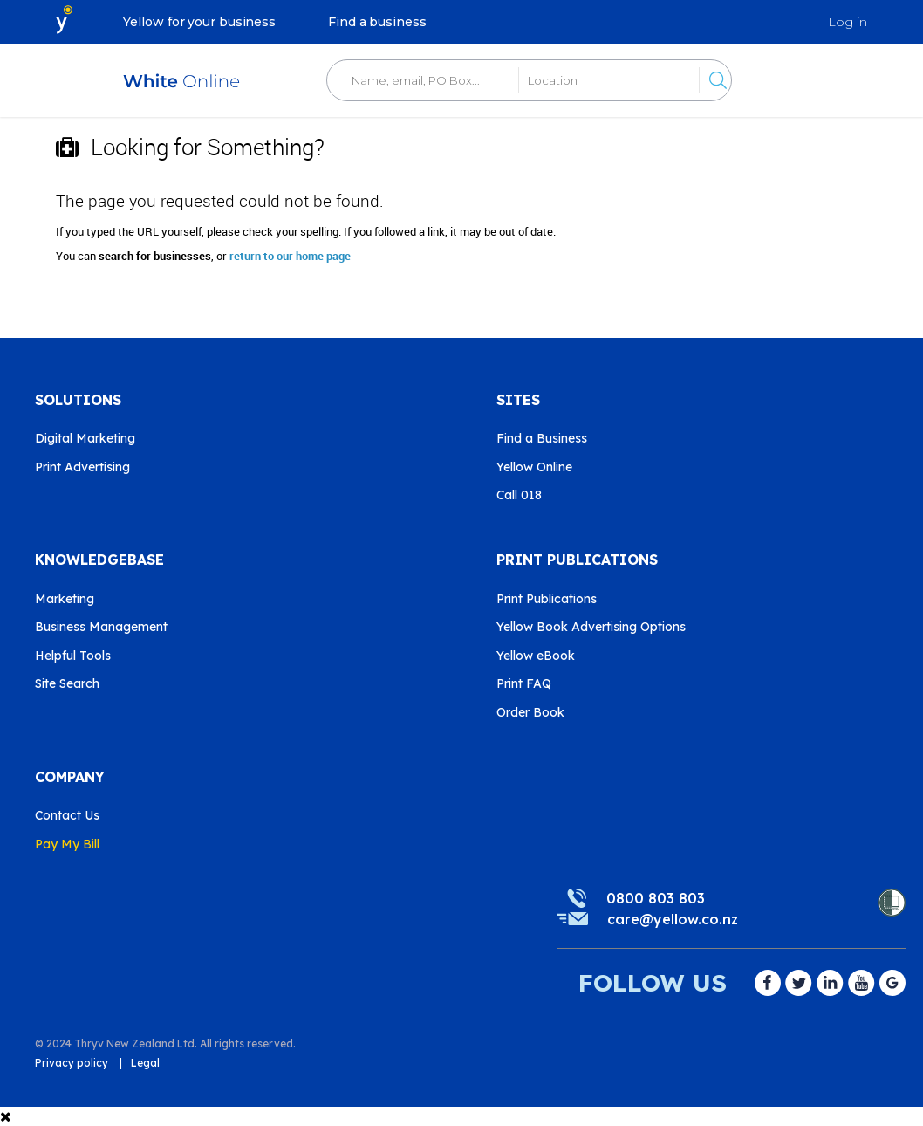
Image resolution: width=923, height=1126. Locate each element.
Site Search (67, 683)
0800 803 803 (655, 898)
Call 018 (519, 495)
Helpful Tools (73, 655)
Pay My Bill (67, 844)
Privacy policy (71, 1062)
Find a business (377, 22)
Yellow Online (534, 467)
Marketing (64, 599)
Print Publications (546, 599)
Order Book (530, 712)
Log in (847, 22)
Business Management (101, 627)
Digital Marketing (85, 438)
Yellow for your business (199, 22)
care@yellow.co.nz (672, 919)
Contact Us (67, 815)
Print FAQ (523, 683)
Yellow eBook (535, 655)
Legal (145, 1062)
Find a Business (541, 438)
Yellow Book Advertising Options (591, 627)
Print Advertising (82, 467)
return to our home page (290, 256)
